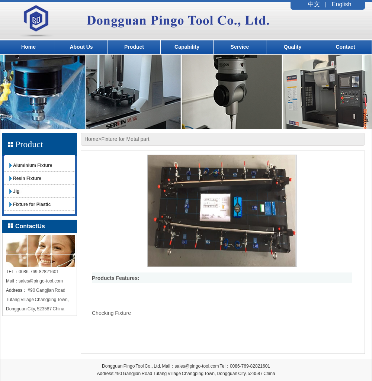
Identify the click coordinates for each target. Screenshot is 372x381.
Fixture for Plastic (32, 204)
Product (134, 47)
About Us (81, 47)
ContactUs (30, 226)
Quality (292, 47)
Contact (345, 47)
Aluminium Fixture (32, 165)
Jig (16, 191)
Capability (186, 47)
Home (28, 47)
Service (240, 47)
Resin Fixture (27, 178)
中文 (314, 4)
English (341, 4)
